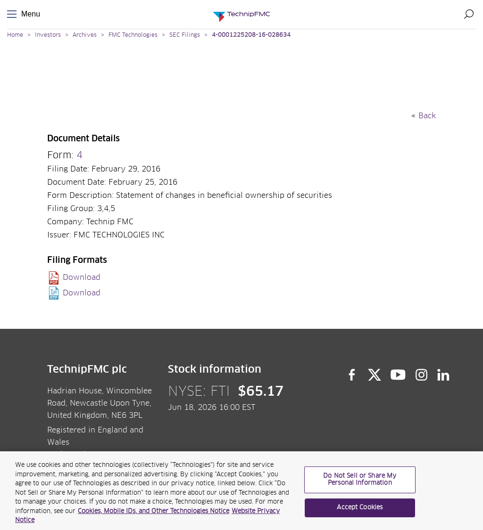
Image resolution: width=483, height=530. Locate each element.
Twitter (374, 375)
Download (81, 277)
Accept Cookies (360, 511)
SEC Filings (184, 35)
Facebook (351, 375)
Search (469, 14)
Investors (48, 35)
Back (427, 116)
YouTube (398, 375)
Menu (13, 14)
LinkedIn (443, 375)
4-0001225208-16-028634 (251, 35)
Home (15, 35)
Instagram (422, 375)
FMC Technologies (133, 35)
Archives (85, 35)
